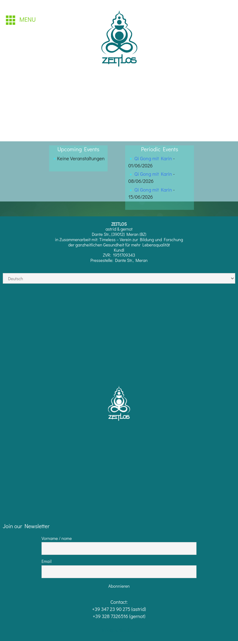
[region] (119, 39)
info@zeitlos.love (119, 630)
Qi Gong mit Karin (153, 158)
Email (46, 561)
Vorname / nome (57, 538)
